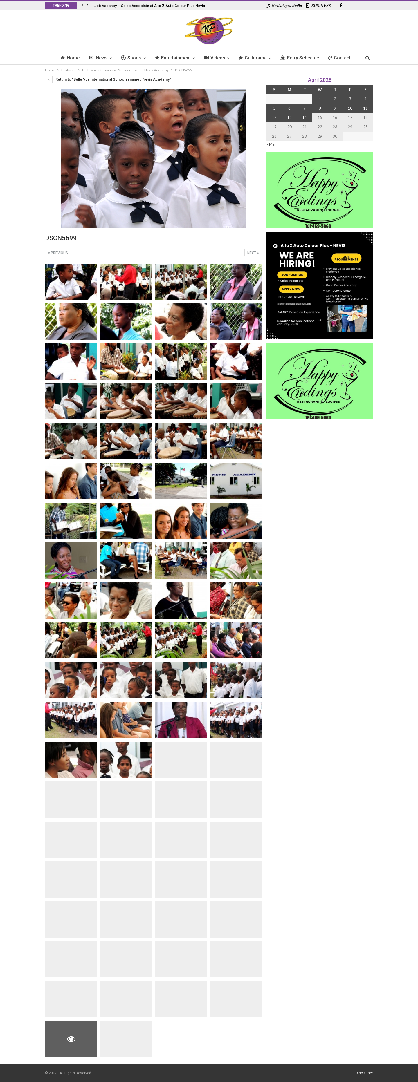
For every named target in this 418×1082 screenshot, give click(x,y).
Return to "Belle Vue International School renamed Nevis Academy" (108, 79)
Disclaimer (364, 1073)
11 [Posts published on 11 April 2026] (365, 108)
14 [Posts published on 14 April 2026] (304, 117)
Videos (215, 58)
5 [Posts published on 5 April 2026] (274, 108)
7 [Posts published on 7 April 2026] (304, 108)
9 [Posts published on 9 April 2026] (335, 108)
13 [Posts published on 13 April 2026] (289, 117)
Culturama (254, 58)
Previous (58, 253)
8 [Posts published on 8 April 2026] (320, 108)
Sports (130, 58)
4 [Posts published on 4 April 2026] (365, 99)
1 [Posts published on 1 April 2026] (320, 99)
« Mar (271, 144)
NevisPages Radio (284, 5)
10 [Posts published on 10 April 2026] (350, 108)
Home (66, 58)
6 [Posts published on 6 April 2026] (289, 108)
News (96, 58)
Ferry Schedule (301, 58)
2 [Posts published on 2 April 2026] (335, 99)
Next (253, 253)
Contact (342, 58)
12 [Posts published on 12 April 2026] (274, 117)
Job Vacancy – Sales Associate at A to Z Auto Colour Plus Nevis (149, 5)
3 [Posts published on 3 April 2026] (350, 99)
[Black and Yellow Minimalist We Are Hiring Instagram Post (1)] (319, 285)
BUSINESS (318, 5)
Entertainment (172, 58)
